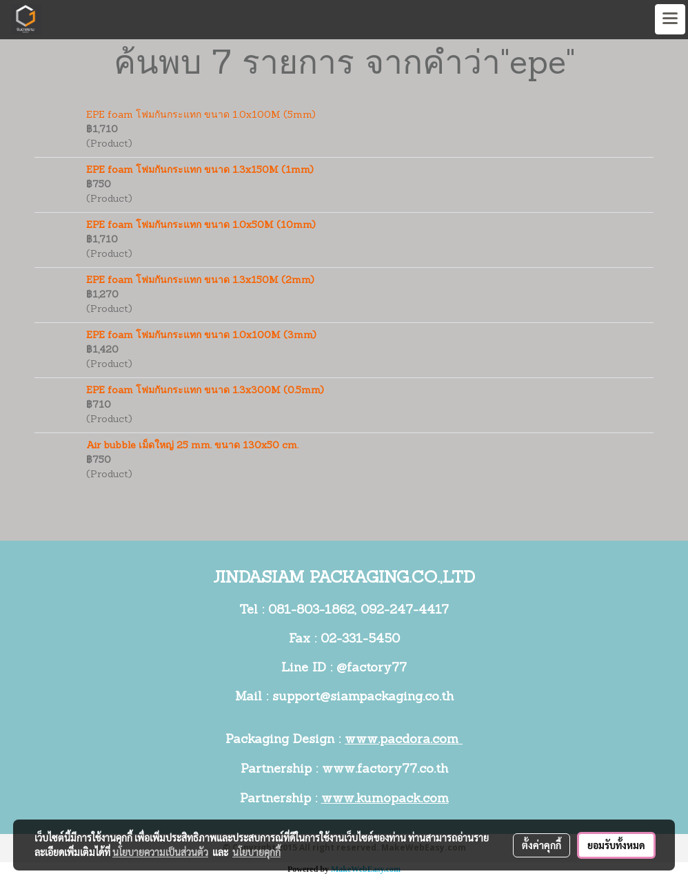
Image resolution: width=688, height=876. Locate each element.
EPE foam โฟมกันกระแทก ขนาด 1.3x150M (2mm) (200, 280)
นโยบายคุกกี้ (256, 852)
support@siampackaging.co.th (363, 697)
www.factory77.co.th (385, 769)
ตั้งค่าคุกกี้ (541, 845)
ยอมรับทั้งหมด (616, 845)
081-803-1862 (311, 610)
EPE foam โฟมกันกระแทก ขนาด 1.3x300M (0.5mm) (205, 391)
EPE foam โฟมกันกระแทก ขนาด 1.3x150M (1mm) (200, 170)
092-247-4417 (405, 610)
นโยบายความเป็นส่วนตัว (160, 852)
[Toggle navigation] (670, 19)
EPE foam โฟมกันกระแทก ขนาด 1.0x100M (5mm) (201, 115)
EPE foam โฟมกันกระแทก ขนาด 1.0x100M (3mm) (201, 336)
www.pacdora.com (404, 740)
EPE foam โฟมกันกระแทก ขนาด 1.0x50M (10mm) (201, 225)
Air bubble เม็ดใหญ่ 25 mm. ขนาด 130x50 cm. (192, 446)
